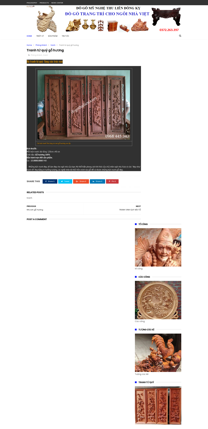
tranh (53, 45)
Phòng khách (41, 45)
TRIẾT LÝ (40, 36)
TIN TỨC (65, 36)
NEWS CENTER (57, 3)
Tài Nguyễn (32, 425)
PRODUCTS (44, 3)
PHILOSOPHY (32, 3)
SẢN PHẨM (52, 36)
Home (29, 36)
